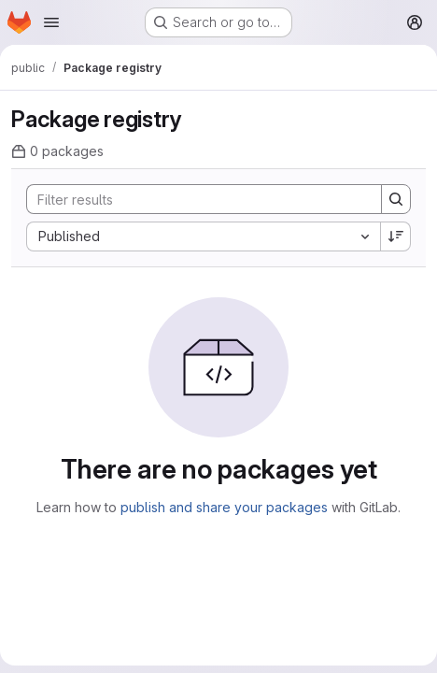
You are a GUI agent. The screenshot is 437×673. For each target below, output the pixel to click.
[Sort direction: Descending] (396, 236)
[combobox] (203, 236)
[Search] (194, 199)
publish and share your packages (224, 507)
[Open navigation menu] (51, 22)
